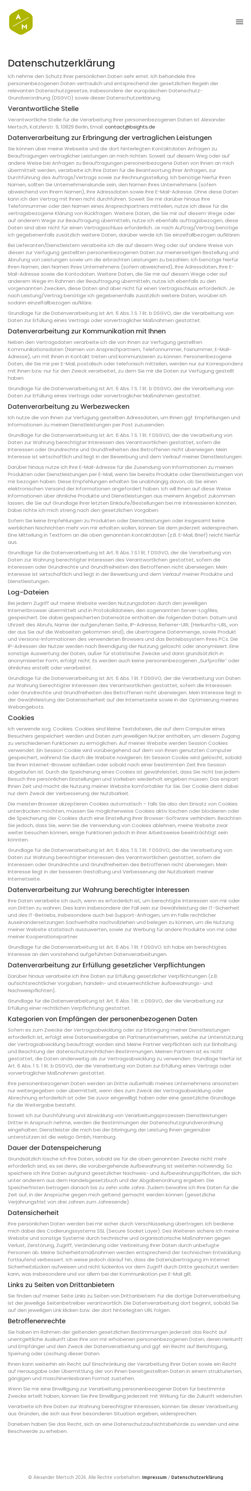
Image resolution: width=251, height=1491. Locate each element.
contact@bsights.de (130, 126)
